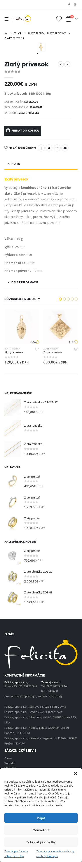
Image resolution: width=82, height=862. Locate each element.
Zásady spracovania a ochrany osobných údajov (55, 854)
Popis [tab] (15, 164)
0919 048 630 (49, 691)
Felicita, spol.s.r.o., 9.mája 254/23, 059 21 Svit (33, 712)
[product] (22, 326)
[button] (75, 773)
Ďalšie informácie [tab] (24, 282)
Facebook (41, 147)
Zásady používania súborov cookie (16, 854)
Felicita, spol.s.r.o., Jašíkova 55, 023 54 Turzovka (35, 707)
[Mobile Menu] (7, 19)
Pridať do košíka (25, 130)
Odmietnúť (41, 830)
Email (64, 147)
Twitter (48, 147)
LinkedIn (57, 147)
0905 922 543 (55, 686)
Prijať (41, 818)
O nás (8, 758)
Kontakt (9, 763)
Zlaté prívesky (29, 112)
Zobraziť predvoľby (41, 842)
